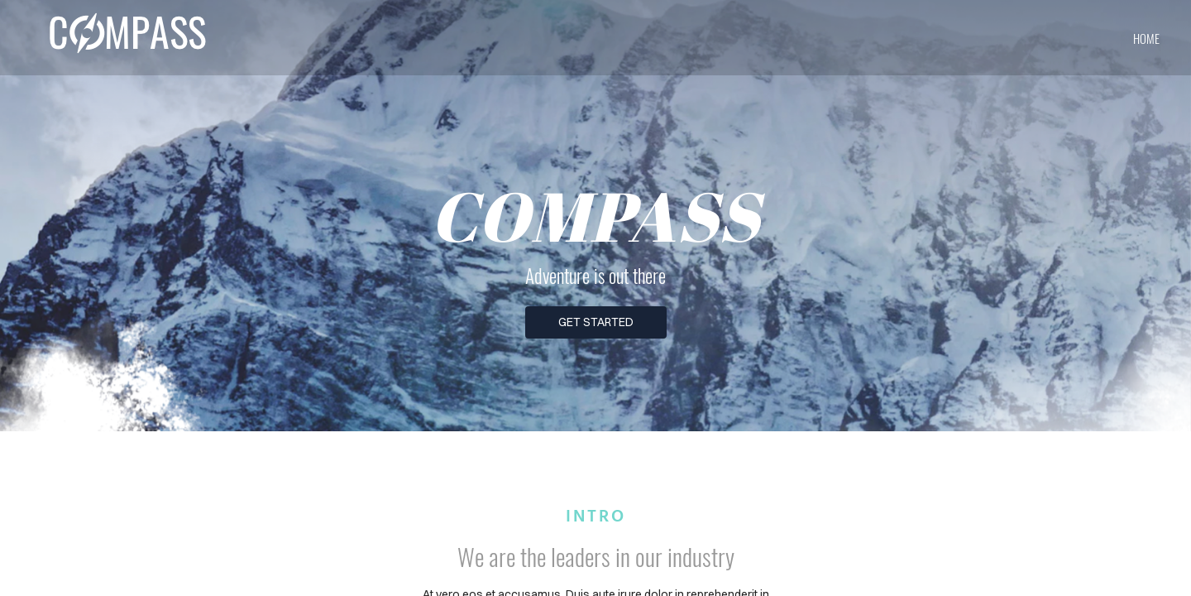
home (1146, 38)
